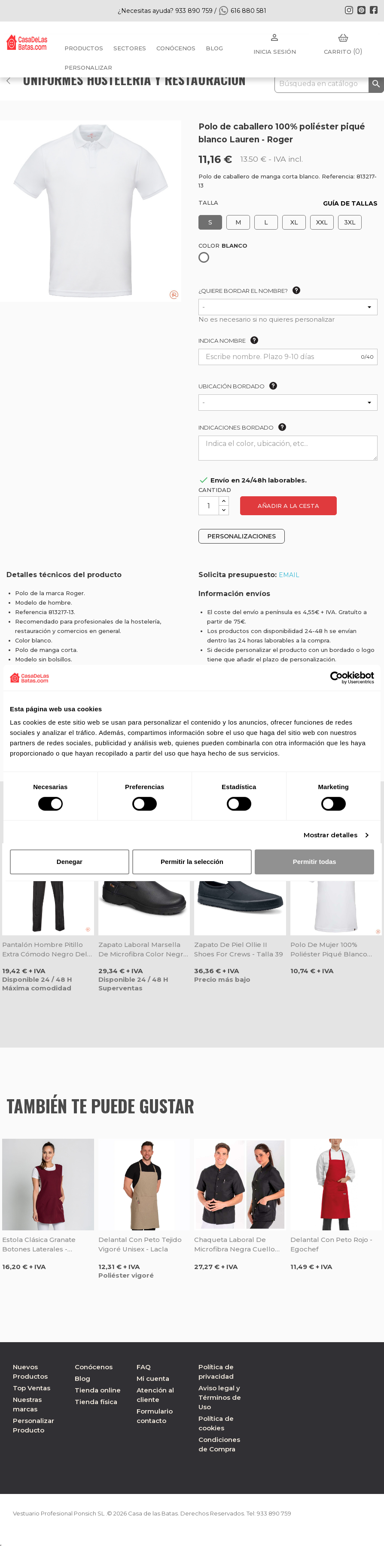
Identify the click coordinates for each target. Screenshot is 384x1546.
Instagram (349, 10)
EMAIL (289, 575)
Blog (82, 1378)
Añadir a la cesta (288, 505)
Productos (83, 48)
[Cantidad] (208, 505)
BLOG (214, 48)
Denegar (69, 861)
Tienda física (96, 1402)
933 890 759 (291, 1513)
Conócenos (175, 48)
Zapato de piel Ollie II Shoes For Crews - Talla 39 (238, 949)
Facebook (374, 10)
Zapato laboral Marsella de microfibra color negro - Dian (143, 950)
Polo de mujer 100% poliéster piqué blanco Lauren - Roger (328, 950)
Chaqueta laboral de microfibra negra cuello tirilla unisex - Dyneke (234, 1245)
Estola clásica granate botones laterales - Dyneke (39, 1245)
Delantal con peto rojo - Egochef (331, 1244)
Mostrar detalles (331, 835)
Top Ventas (31, 1388)
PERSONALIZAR (88, 67)
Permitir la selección (192, 861)
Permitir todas (314, 861)
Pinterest (361, 10)
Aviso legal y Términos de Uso (219, 1397)
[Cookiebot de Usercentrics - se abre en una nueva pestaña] (336, 677)
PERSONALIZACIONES (241, 536)
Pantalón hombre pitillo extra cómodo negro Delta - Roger (48, 950)
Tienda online (98, 1390)
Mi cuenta (153, 1378)
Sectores (129, 48)
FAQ (144, 1367)
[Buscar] (329, 84)
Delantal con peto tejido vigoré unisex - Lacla (140, 1244)
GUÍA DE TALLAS (350, 203)
